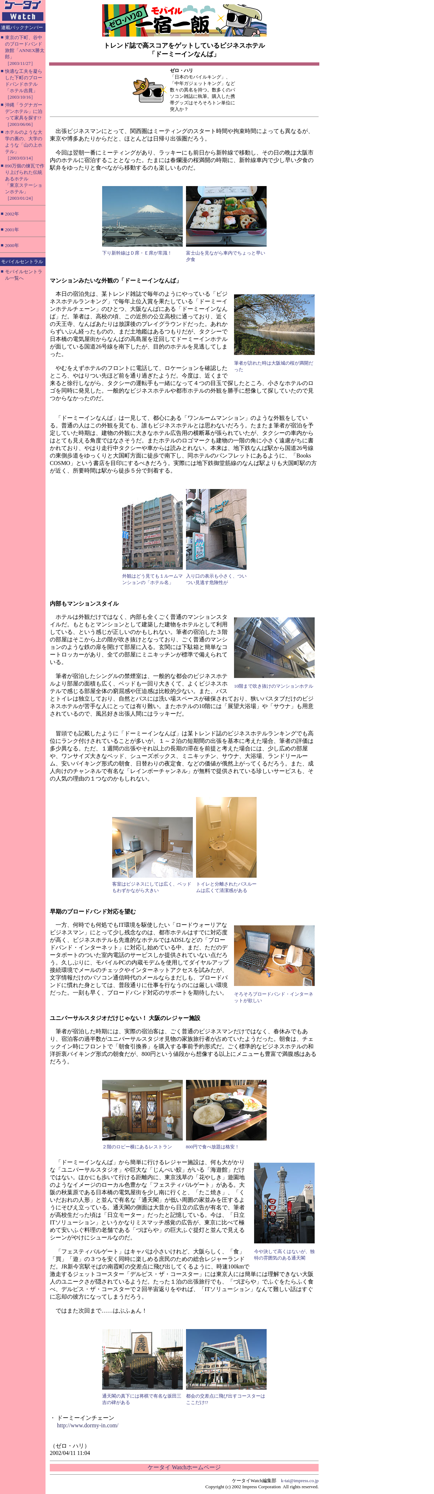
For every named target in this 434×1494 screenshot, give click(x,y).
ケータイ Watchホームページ (184, 1467)
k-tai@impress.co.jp (300, 1480)
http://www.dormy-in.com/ (87, 1425)
